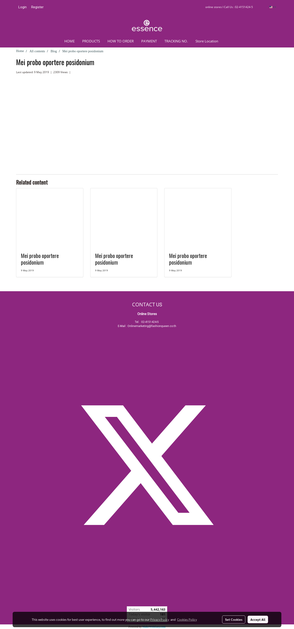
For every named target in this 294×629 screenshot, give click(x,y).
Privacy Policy (159, 619)
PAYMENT (149, 41)
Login (22, 7)
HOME (69, 41)
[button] (228, 41)
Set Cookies (233, 619)
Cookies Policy (187, 619)
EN (272, 7)
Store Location (206, 41)
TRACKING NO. (176, 41)
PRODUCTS (91, 41)
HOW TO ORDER (120, 41)
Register (37, 7)
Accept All (257, 619)
